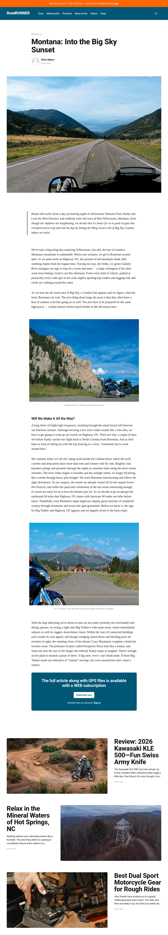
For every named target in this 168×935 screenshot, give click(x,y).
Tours (41, 13)
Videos (94, 13)
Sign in (97, 702)
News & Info (81, 13)
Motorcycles (53, 13)
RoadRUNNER (18, 13)
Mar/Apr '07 (36, 34)
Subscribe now (84, 695)
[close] (164, 3)
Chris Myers (48, 59)
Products (67, 13)
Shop (103, 13)
